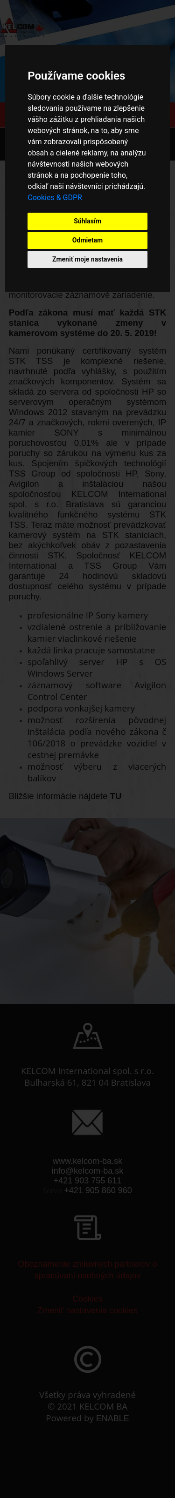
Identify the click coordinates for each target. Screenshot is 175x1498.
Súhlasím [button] (87, 221)
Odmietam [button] (87, 240)
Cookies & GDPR (55, 197)
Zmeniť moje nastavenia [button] (87, 259)
